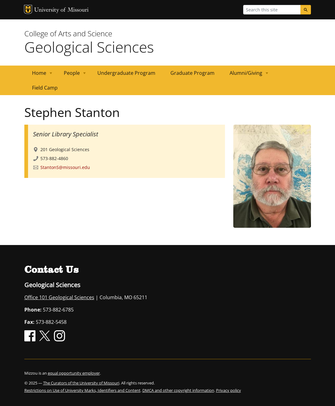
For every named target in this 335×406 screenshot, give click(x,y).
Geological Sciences (89, 47)
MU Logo (28, 9)
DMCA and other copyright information (178, 390)
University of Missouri (61, 10)
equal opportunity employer (74, 373)
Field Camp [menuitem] (45, 87)
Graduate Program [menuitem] (192, 73)
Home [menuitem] (38, 75)
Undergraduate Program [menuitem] (126, 73)
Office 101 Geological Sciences (59, 297)
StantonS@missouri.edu (65, 167)
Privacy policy (228, 390)
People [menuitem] (71, 75)
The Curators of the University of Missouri (81, 383)
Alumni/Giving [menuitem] (245, 75)
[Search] (305, 9)
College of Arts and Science (68, 33)
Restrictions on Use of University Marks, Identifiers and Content (82, 390)
